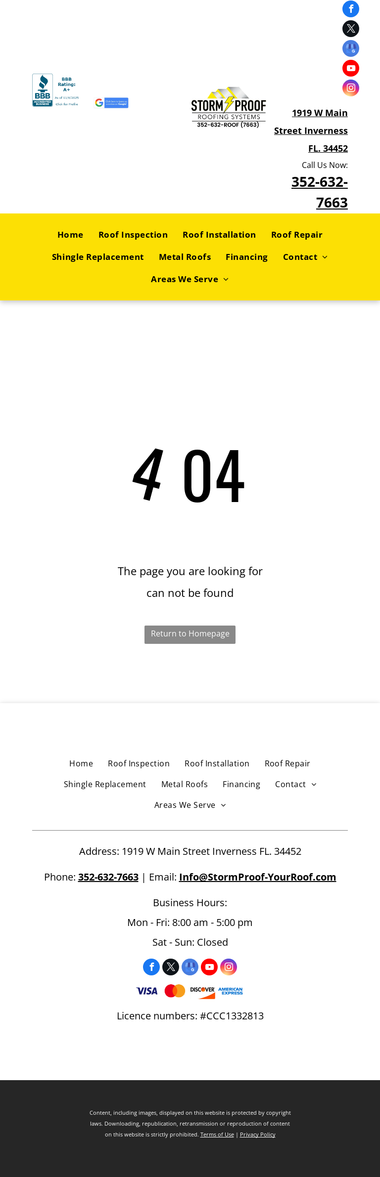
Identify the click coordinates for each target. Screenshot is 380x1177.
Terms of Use (217, 1134)
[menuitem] (70, 235)
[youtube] (350, 69)
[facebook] (350, 10)
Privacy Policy (258, 1134)
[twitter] (350, 30)
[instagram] (350, 89)
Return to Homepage (190, 633)
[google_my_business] (350, 49)
